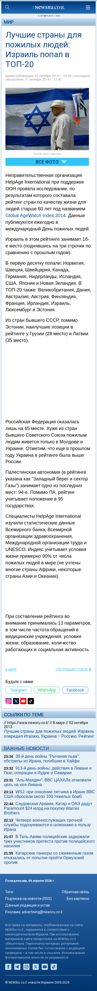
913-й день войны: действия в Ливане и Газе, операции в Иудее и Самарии (48, 770)
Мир (9, 22)
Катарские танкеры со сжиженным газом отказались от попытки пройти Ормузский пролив (48, 858)
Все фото (47, 162)
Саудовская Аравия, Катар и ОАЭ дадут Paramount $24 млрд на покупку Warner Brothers (48, 808)
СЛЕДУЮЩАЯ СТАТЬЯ (72, 669)
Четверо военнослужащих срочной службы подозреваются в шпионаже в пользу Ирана (47, 825)
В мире (11, 669)
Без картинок (78, 899)
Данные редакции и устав (27, 905)
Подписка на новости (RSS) (28, 899)
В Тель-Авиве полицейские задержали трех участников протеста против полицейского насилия (49, 841)
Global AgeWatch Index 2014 (35, 215)
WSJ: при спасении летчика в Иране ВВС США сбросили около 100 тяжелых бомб (49, 794)
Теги (9, 892)
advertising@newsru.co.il (42, 912)
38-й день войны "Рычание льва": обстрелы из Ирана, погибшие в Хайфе (42, 758)
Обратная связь (75, 892)
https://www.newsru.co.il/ (28, 723)
